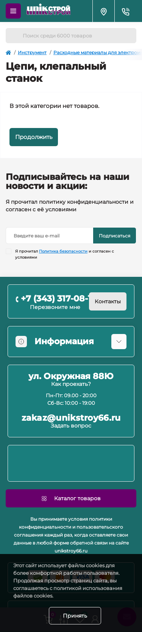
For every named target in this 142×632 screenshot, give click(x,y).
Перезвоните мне (55, 307)
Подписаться (114, 236)
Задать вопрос (71, 425)
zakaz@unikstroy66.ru (71, 418)
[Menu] (13, 11)
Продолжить (33, 136)
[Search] (14, 35)
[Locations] (103, 11)
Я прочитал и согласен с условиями (64, 254)
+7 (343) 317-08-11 (58, 298)
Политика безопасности (63, 251)
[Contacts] (125, 11)
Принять (75, 615)
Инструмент (32, 52)
